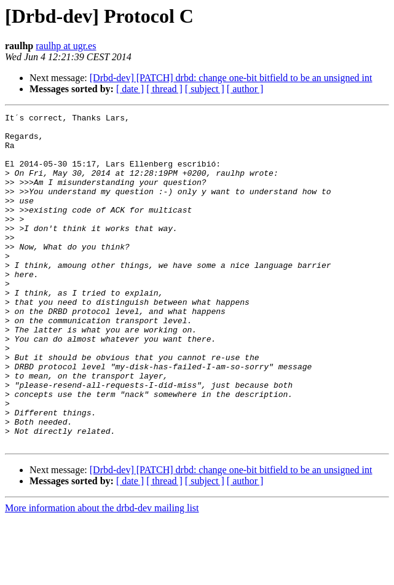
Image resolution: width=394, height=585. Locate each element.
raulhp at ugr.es (66, 46)
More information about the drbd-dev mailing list (102, 574)
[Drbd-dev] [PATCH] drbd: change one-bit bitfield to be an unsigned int (231, 78)
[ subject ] (204, 89)
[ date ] (130, 89)
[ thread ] (164, 89)
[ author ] (245, 89)
